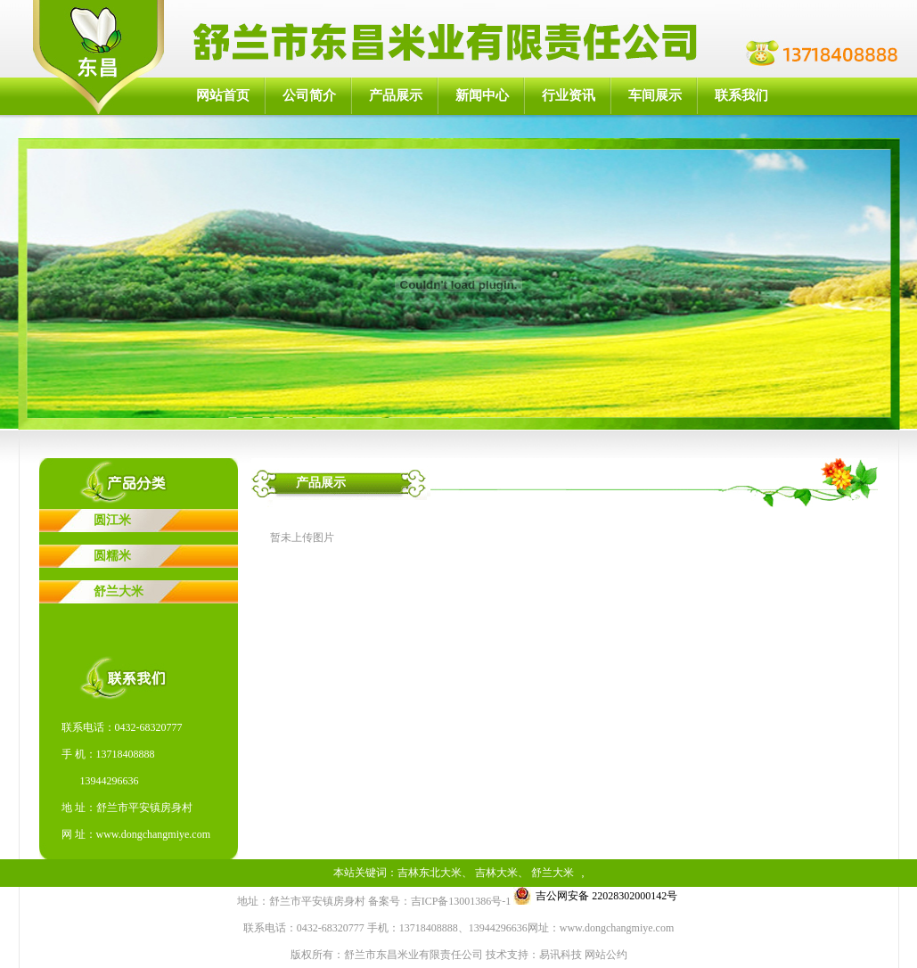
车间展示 (655, 95)
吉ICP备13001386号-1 (461, 901)
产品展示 (395, 95)
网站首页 (223, 95)
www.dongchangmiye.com (153, 834)
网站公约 (606, 954)
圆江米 (112, 520)
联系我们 (741, 95)
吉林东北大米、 (434, 872)
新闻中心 (482, 95)
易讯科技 (560, 954)
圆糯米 (112, 555)
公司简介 (309, 95)
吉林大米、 (501, 872)
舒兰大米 (118, 591)
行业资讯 (568, 95)
